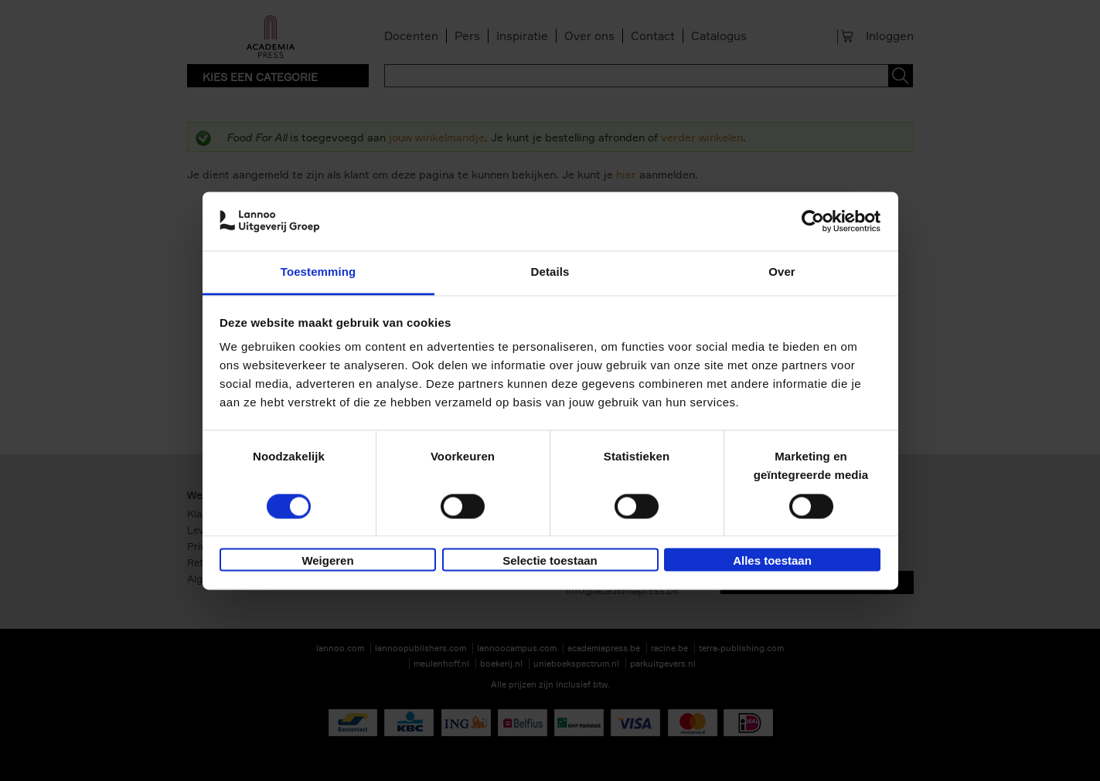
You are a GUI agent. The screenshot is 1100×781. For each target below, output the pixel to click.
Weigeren (327, 561)
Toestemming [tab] (318, 272)
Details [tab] (550, 272)
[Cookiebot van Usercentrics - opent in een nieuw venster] (812, 221)
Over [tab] (781, 272)
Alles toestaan (772, 561)
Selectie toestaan (550, 561)
